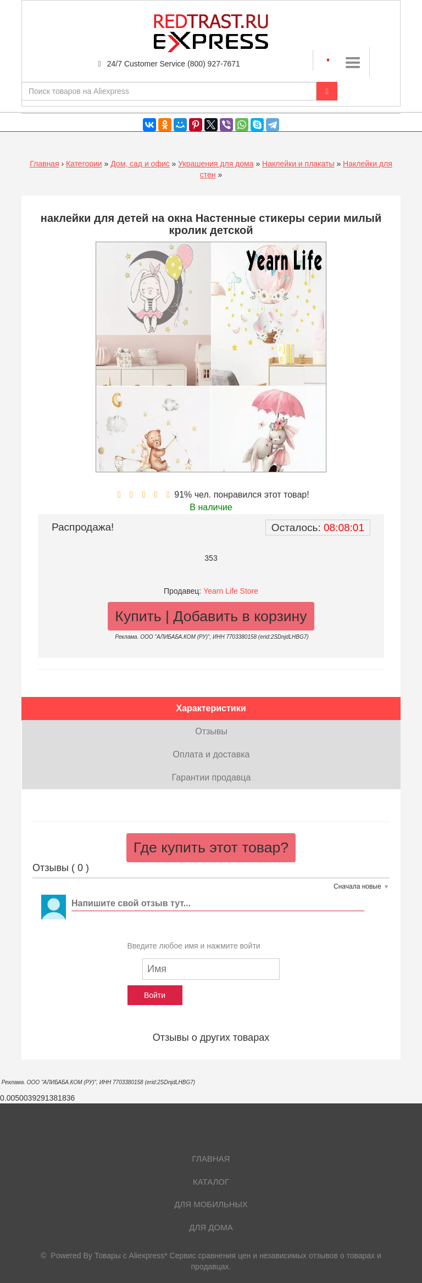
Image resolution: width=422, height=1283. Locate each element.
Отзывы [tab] (211, 731)
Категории (84, 163)
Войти (154, 995)
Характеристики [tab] (211, 708)
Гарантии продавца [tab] (211, 777)
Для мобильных (211, 1204)
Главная (44, 163)
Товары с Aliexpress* (131, 1255)
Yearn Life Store (230, 591)
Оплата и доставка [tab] (211, 754)
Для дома (210, 1227)
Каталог (211, 1181)
